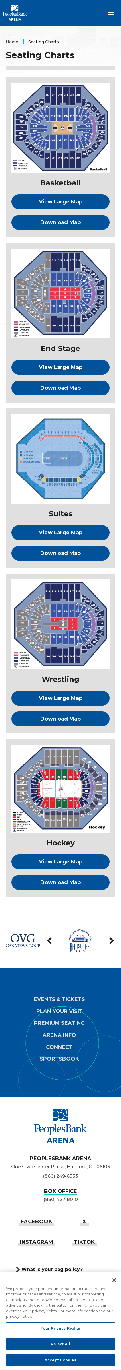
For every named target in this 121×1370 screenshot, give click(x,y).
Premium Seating (59, 1023)
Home (12, 41)
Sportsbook (59, 1059)
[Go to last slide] (50, 941)
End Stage (60, 348)
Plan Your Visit (59, 1011)
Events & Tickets (59, 999)
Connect (59, 1047)
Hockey (61, 843)
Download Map (60, 222)
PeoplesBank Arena (15, 13)
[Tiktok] (84, 1241)
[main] (60, 470)
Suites (60, 513)
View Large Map (60, 202)
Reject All (60, 1345)
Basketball (60, 182)
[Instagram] (37, 1241)
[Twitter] (84, 1221)
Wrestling (60, 679)
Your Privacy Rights (60, 1329)
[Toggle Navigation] (111, 12)
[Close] (114, 1281)
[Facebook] (36, 1221)
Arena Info (59, 1035)
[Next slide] (111, 941)
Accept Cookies (60, 1361)
